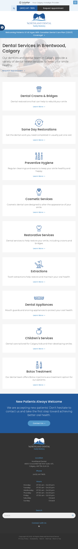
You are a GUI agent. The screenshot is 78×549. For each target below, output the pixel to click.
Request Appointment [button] (54, 8)
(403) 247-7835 (29, 8)
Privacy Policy (23, 539)
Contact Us (38, 423)
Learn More (38, 106)
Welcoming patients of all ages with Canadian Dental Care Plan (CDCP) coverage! (39, 33)
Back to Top (57, 539)
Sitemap (48, 539)
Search (41, 539)
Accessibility (34, 539)
